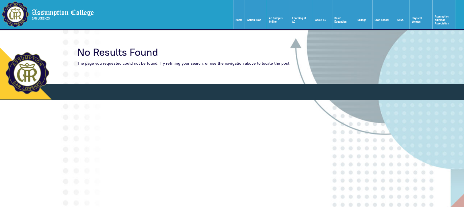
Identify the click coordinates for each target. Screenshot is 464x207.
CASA (400, 20)
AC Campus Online (275, 19)
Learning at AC (299, 19)
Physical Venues (417, 19)
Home (238, 20)
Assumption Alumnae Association (442, 19)
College (362, 20)
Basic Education (340, 19)
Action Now (254, 20)
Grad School (382, 20)
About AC (320, 20)
